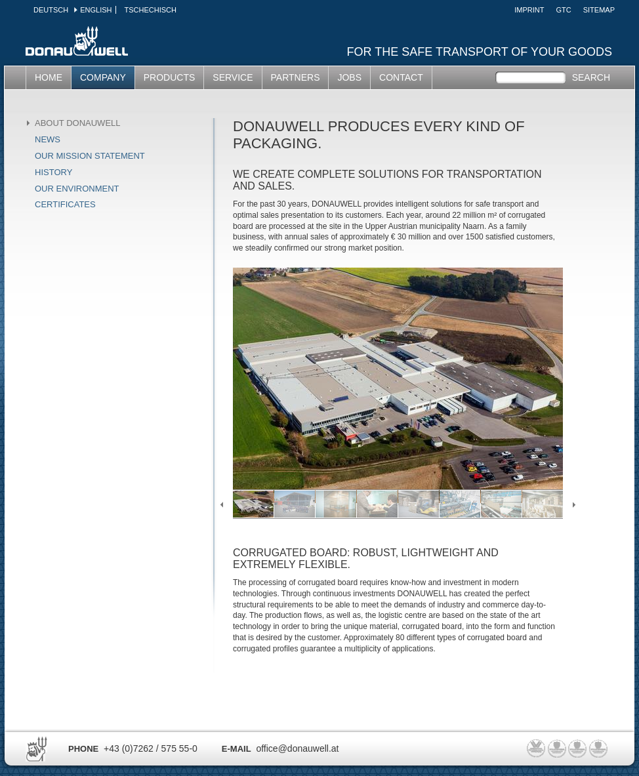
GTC (563, 10)
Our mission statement (90, 156)
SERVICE (233, 77)
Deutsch (50, 10)
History (53, 172)
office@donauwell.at (297, 748)
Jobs (349, 77)
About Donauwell (78, 123)
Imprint (529, 10)
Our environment (77, 189)
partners (295, 77)
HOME (48, 77)
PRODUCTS (170, 77)
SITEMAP (599, 10)
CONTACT (401, 77)
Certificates (65, 204)
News (47, 139)
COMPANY (103, 77)
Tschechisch (150, 10)
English (96, 10)
